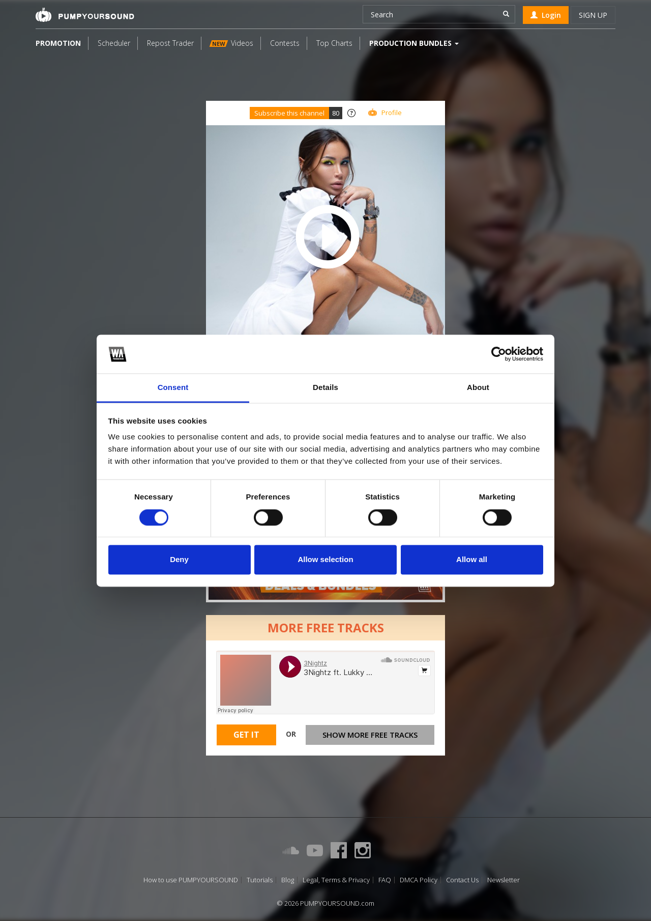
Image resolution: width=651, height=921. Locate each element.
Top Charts (334, 43)
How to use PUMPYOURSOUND (190, 880)
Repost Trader (170, 43)
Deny (179, 559)
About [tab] (478, 387)
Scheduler (114, 43)
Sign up (593, 15)
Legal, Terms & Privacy (336, 880)
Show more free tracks (370, 735)
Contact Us (462, 880)
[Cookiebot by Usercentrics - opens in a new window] (498, 353)
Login (545, 15)
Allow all (471, 559)
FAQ (384, 880)
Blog (287, 880)
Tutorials (260, 880)
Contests (285, 43)
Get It (246, 734)
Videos (231, 43)
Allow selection (325, 559)
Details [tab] (325, 387)
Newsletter (503, 880)
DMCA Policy (418, 880)
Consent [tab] (173, 387)
